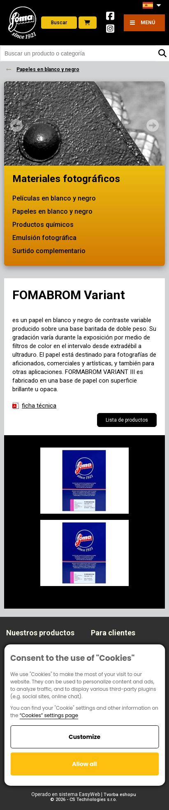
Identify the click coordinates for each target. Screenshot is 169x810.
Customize (84, 737)
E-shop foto (87, 22)
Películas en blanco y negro (54, 198)
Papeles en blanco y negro (52, 211)
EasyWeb (89, 794)
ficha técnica (39, 405)
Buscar (59, 22)
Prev (16, 125)
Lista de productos (127, 420)
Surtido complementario (49, 251)
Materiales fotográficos (66, 179)
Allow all (84, 764)
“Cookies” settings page (49, 715)
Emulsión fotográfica (44, 238)
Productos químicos (43, 224)
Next (152, 125)
